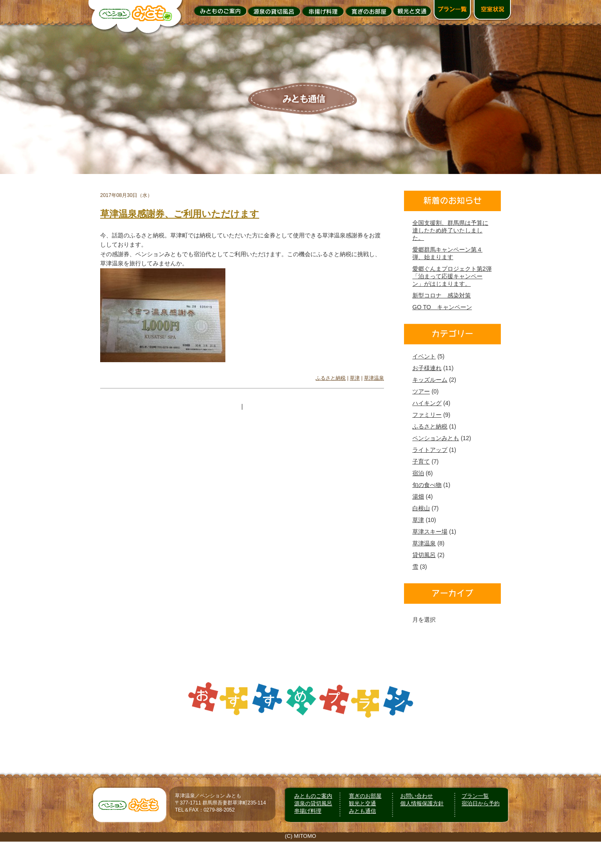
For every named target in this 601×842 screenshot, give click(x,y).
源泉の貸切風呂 (313, 803)
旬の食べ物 (427, 485)
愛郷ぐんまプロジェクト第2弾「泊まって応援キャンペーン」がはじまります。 (452, 276)
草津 (355, 378)
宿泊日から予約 (481, 803)
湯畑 (418, 496)
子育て (421, 461)
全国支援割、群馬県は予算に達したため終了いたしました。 (450, 230)
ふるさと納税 (331, 378)
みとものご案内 (313, 796)
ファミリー (427, 414)
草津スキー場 (429, 531)
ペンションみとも (435, 438)
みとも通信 (362, 811)
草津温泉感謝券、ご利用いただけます (179, 214)
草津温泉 (374, 378)
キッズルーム (429, 379)
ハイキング (427, 403)
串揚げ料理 (307, 811)
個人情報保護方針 (422, 803)
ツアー (421, 391)
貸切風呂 (424, 555)
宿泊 (418, 473)
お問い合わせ (416, 796)
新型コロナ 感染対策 (441, 295)
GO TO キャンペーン (442, 307)
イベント (424, 356)
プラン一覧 (475, 796)
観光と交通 (362, 803)
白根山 (421, 508)
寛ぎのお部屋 (365, 796)
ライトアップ (429, 449)
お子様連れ (427, 368)
